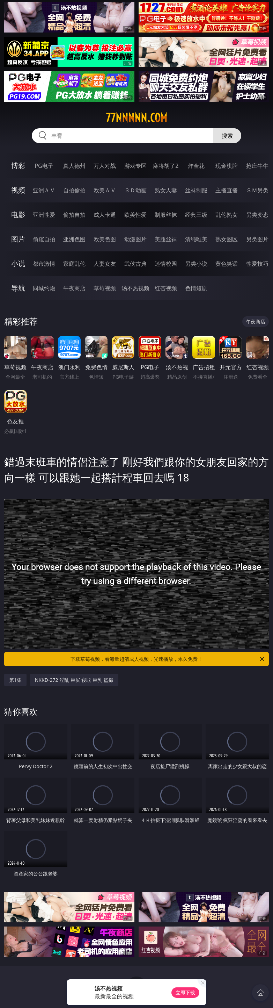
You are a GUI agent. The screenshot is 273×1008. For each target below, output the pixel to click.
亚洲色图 (74, 239)
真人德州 (74, 166)
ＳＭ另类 (257, 190)
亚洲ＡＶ (44, 190)
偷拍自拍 (74, 215)
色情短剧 (196, 288)
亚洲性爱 (44, 215)
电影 (18, 214)
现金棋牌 (226, 166)
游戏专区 (135, 166)
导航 (18, 288)
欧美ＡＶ (105, 190)
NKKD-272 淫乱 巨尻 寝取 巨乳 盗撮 (74, 680)
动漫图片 (135, 239)
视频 (18, 190)
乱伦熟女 (226, 215)
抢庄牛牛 (257, 166)
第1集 (15, 680)
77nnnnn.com (136, 118)
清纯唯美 (196, 239)
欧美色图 (105, 239)
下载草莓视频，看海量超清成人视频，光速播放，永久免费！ (168, 659)
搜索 (227, 136)
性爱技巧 (257, 263)
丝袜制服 (196, 190)
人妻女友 (105, 263)
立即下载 (185, 992)
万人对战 (105, 166)
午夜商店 (74, 288)
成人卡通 (105, 215)
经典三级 (196, 215)
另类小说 (196, 263)
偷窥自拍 (44, 239)
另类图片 (257, 239)
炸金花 (196, 166)
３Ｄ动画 (135, 190)
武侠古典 (135, 263)
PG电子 (44, 166)
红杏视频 (166, 288)
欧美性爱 (135, 215)
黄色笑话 (226, 263)
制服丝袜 (166, 215)
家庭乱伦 (74, 263)
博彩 (18, 165)
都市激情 (44, 263)
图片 (18, 239)
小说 (18, 263)
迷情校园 (166, 263)
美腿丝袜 (166, 239)
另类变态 (257, 215)
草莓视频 (105, 288)
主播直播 (226, 190)
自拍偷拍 (74, 190)
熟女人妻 (166, 190)
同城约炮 (44, 288)
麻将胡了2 (165, 166)
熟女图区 (226, 239)
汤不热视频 (135, 288)
